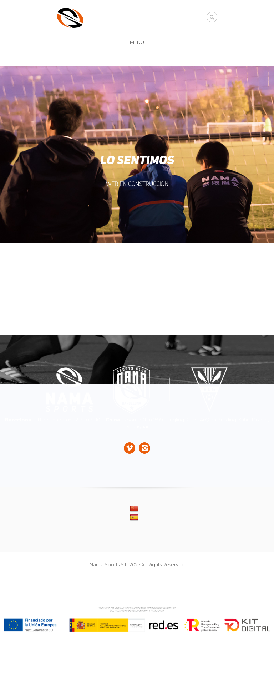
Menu (137, 42)
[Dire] (137, 389)
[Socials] (129, 449)
